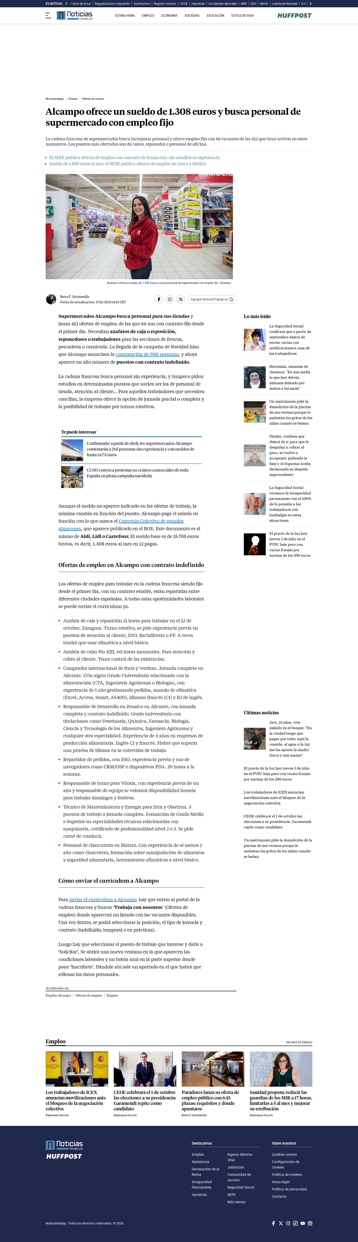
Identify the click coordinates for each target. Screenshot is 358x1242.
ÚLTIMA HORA (125, 15)
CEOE (184, 4)
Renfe (264, 4)
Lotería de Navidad (284, 4)
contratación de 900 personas (147, 354)
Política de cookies (287, 1174)
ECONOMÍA (169, 15)
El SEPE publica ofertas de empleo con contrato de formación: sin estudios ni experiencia (134, 157)
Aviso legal (281, 1181)
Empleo (112, 995)
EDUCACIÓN (215, 15)
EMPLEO (148, 15)
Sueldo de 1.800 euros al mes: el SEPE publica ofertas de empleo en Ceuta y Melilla (127, 163)
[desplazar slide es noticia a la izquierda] (66, 3)
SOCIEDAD (192, 15)
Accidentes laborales (222, 4)
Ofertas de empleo (89, 995)
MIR (243, 4)
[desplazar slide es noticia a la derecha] (310, 3)
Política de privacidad (289, 1189)
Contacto (279, 1196)
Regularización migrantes (112, 4)
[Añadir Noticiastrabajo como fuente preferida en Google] (212, 299)
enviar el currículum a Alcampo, (103, 899)
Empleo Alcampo (59, 995)
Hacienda (198, 4)
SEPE (231, 1194)
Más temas (236, 1201)
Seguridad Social (240, 1187)
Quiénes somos (284, 1154)
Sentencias (200, 1161)
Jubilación (235, 1167)
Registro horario (165, 4)
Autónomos (142, 4)
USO (253, 4)
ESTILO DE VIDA (243, 15)
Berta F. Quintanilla (74, 296)
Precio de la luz (80, 4)
